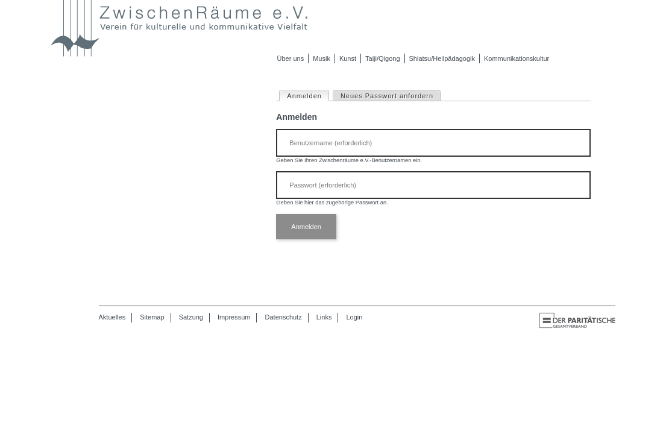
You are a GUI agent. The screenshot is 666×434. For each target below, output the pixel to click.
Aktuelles (112, 317)
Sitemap (152, 317)
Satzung (191, 317)
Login (355, 317)
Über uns (290, 58)
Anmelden (307, 95)
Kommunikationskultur (516, 58)
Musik (321, 58)
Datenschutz (283, 317)
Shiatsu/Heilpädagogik (442, 58)
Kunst (347, 58)
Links (324, 317)
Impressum (234, 317)
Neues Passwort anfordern (387, 95)
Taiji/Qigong (382, 58)
